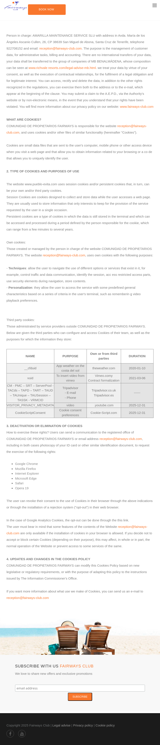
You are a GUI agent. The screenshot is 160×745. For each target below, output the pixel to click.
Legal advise (61, 725)
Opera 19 (22, 488)
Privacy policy (83, 725)
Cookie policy (105, 725)
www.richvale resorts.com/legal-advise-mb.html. (63, 68)
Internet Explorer (27, 473)
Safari (19, 483)
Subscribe (80, 696)
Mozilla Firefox (25, 469)
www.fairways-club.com (137, 106)
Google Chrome (26, 464)
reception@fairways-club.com (60, 48)
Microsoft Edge (26, 478)
